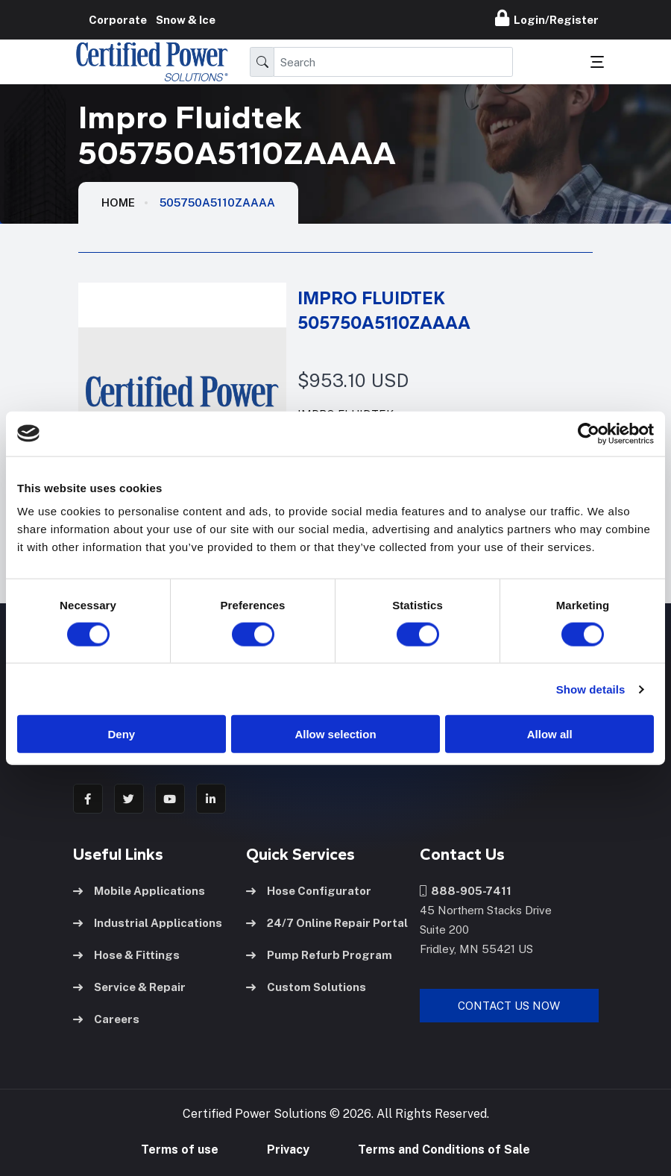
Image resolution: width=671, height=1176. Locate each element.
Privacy (288, 1149)
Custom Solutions (306, 987)
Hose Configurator (308, 890)
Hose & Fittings (126, 955)
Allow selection (335, 734)
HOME (118, 202)
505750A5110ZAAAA (217, 202)
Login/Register (547, 18)
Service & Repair (129, 987)
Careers (106, 1019)
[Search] (393, 62)
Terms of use (179, 1149)
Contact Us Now (509, 1005)
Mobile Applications (139, 890)
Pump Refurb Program (319, 955)
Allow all (550, 734)
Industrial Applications (147, 922)
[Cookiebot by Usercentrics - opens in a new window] (588, 433)
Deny (121, 734)
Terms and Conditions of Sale (444, 1149)
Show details (591, 688)
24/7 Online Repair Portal (327, 922)
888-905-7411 (465, 890)
